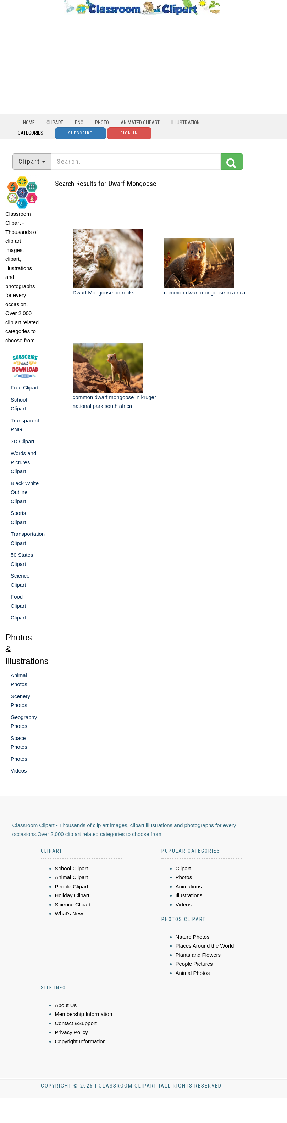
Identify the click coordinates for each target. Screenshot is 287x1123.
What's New (69, 913)
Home (29, 122)
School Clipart (71, 868)
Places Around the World (205, 946)
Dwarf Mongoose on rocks (103, 293)
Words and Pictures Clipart (23, 462)
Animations (189, 886)
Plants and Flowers (198, 955)
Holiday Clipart (72, 895)
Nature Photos (193, 937)
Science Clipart (73, 905)
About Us (66, 1005)
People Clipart (71, 886)
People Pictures (194, 964)
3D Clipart (22, 441)
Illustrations (189, 895)
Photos (19, 759)
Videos (19, 771)
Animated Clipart (140, 122)
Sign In (129, 133)
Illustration (185, 122)
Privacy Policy (71, 1032)
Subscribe (80, 133)
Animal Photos (193, 973)
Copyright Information (80, 1041)
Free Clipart (24, 387)
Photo (102, 122)
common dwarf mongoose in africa (204, 293)
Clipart (54, 122)
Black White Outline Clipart (25, 492)
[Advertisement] (141, 64)
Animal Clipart (71, 877)
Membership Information (83, 1014)
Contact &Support (76, 1023)
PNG (79, 122)
